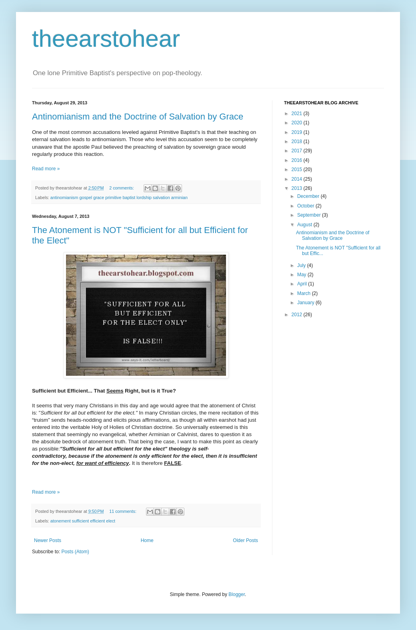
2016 (298, 160)
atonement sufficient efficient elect (82, 520)
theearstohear (106, 38)
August (305, 224)
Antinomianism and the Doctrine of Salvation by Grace (137, 117)
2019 (298, 132)
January (306, 302)
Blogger (236, 594)
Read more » (46, 168)
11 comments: (123, 511)
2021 (298, 113)
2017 (298, 151)
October (306, 206)
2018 (298, 141)
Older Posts (245, 540)
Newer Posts (47, 540)
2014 (298, 179)
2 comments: (122, 187)
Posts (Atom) (75, 551)
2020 (298, 123)
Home (147, 540)
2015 (298, 169)
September (309, 215)
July (302, 265)
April (302, 284)
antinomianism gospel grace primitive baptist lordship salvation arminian (119, 197)
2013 (298, 188)
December (309, 196)
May (302, 274)
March (304, 293)
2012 (298, 314)
